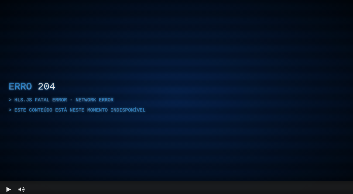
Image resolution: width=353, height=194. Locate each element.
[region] (176, 97)
